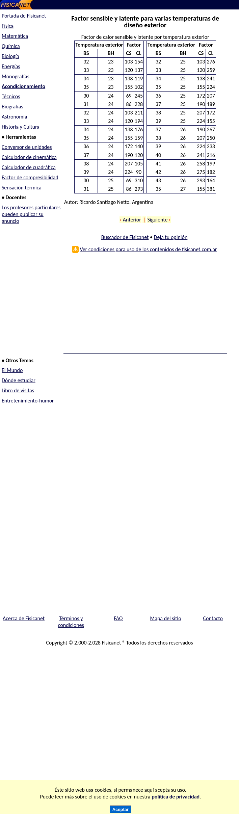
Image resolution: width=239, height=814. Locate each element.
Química (11, 46)
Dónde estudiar (18, 380)
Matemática (15, 36)
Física (8, 26)
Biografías (12, 106)
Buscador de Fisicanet (125, 237)
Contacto (213, 618)
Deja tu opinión (171, 237)
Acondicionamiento (23, 86)
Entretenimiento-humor (28, 400)
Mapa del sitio (165, 618)
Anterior (132, 219)
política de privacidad (176, 796)
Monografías (15, 76)
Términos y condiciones (71, 621)
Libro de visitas (18, 390)
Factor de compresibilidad (30, 177)
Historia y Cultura (20, 127)
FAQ (118, 618)
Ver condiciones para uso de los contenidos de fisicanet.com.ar (148, 249)
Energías (11, 66)
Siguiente (157, 219)
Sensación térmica (22, 187)
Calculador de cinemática (29, 157)
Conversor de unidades (27, 147)
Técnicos (11, 96)
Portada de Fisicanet (24, 15)
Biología (10, 56)
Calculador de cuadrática (29, 167)
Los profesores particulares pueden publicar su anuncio (31, 214)
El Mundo (12, 370)
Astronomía (14, 116)
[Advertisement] (143, 305)
